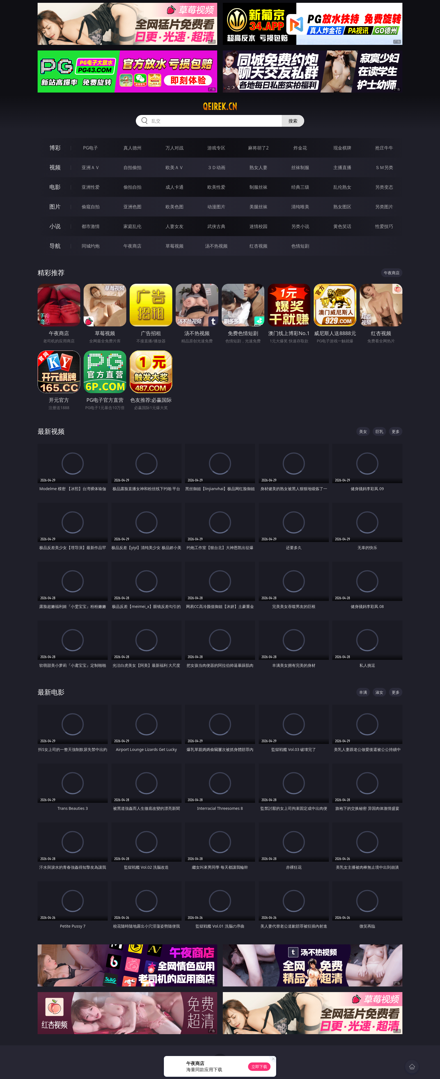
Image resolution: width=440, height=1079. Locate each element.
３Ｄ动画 (216, 167)
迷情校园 (258, 226)
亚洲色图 (132, 207)
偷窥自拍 (91, 207)
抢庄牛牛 (384, 148)
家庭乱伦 (132, 226)
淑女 (379, 692)
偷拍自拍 (132, 187)
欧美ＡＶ (175, 167)
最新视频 (51, 431)
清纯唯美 (300, 207)
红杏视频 (258, 246)
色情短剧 (300, 246)
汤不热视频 (216, 246)
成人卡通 (175, 187)
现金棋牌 (342, 148)
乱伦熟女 (342, 187)
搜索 (292, 121)
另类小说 (300, 226)
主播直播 (342, 167)
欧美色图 (175, 207)
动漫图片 (216, 207)
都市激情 (91, 226)
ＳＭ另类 (384, 167)
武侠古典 (216, 226)
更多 (396, 431)
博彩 (55, 147)
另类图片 (384, 207)
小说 (55, 226)
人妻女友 (175, 226)
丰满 (363, 692)
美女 (363, 431)
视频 (55, 167)
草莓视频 (175, 246)
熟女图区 (342, 207)
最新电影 (51, 692)
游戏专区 (216, 148)
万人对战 (175, 148)
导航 (55, 246)
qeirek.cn (220, 106)
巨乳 (379, 431)
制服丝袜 (258, 187)
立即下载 (259, 1066)
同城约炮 (91, 246)
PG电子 (90, 148)
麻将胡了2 (258, 148)
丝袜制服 (300, 167)
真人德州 (132, 148)
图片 (55, 206)
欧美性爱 (216, 187)
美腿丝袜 (258, 207)
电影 (55, 187)
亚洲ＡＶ (91, 167)
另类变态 (384, 187)
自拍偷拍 (132, 167)
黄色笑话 (342, 226)
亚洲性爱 (91, 187)
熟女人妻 (258, 167)
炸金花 (300, 148)
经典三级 (300, 187)
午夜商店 (132, 246)
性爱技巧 (384, 226)
